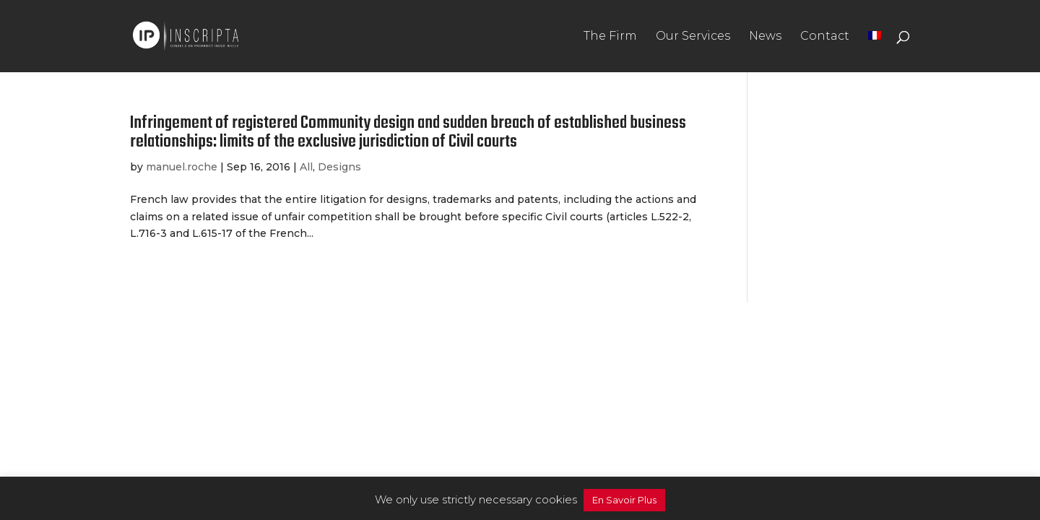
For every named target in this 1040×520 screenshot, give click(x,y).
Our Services (693, 37)
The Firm (610, 37)
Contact (824, 37)
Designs (339, 166)
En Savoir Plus (624, 500)
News (765, 37)
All (306, 166)
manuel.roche (181, 166)
